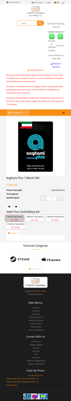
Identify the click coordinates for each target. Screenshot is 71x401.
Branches (36, 310)
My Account (37, 2)
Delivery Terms (36, 323)
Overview (12, 233)
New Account (13, 2)
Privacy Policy (36, 326)
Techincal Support (36, 344)
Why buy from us (36, 317)
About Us (36, 307)
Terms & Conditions (36, 330)
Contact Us (36, 357)
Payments (36, 314)
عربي (63, 2)
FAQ (36, 354)
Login (48, 2)
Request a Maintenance (36, 360)
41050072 (52, 32)
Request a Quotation (36, 363)
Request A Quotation (56, 65)
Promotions (36, 341)
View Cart (36, 351)
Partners (36, 348)
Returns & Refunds (36, 320)
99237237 (60, 32)
